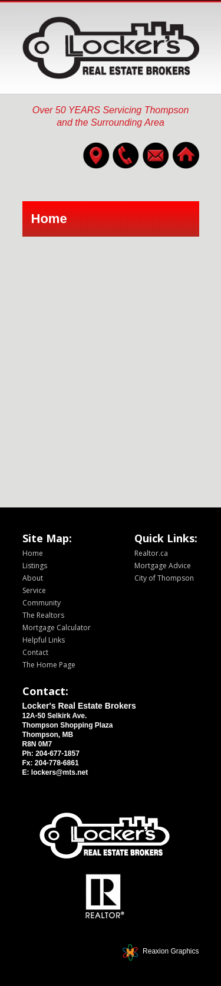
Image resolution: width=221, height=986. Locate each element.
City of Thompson (164, 578)
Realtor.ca (151, 553)
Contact (35, 652)
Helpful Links (43, 640)
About (32, 578)
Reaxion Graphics (171, 951)
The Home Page (48, 665)
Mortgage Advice (162, 566)
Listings (34, 566)
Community (41, 603)
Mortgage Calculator (56, 628)
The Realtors (43, 615)
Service (34, 590)
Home (32, 553)
